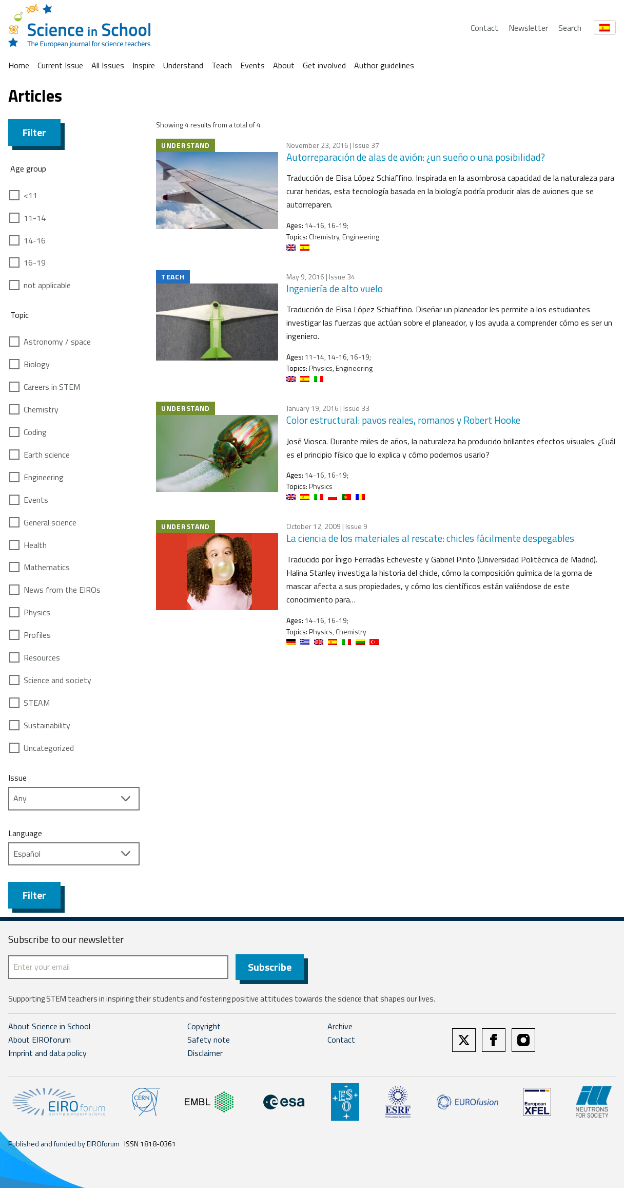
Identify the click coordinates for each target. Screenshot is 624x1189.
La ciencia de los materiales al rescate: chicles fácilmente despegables (430, 538)
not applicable (47, 285)
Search (569, 28)
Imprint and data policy (47, 1054)
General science (50, 522)
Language (25, 833)
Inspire (143, 65)
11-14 (35, 218)
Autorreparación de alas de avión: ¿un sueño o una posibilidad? (415, 156)
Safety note (208, 1041)
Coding (35, 432)
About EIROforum (39, 1041)
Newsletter (528, 28)
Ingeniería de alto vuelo (334, 288)
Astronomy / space (57, 341)
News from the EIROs (62, 589)
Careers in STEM (52, 387)
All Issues (107, 65)
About (284, 65)
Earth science (47, 454)
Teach (221, 65)
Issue (17, 777)
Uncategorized (49, 748)
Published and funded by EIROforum (64, 1144)
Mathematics (47, 567)
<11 (30, 195)
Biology (37, 364)
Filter (34, 132)
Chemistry (41, 409)
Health (35, 545)
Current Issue (60, 65)
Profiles (37, 635)
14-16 (35, 240)
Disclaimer (205, 1054)
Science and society (57, 680)
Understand (183, 65)
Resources (42, 657)
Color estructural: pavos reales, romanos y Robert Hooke (403, 419)
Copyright (204, 1028)
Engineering (44, 477)
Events (252, 65)
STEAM (37, 702)
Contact (484, 28)
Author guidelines (384, 65)
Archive (340, 1028)
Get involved (324, 65)
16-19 (35, 262)
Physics (37, 612)
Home (18, 65)
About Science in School (49, 1028)
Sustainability (47, 725)
